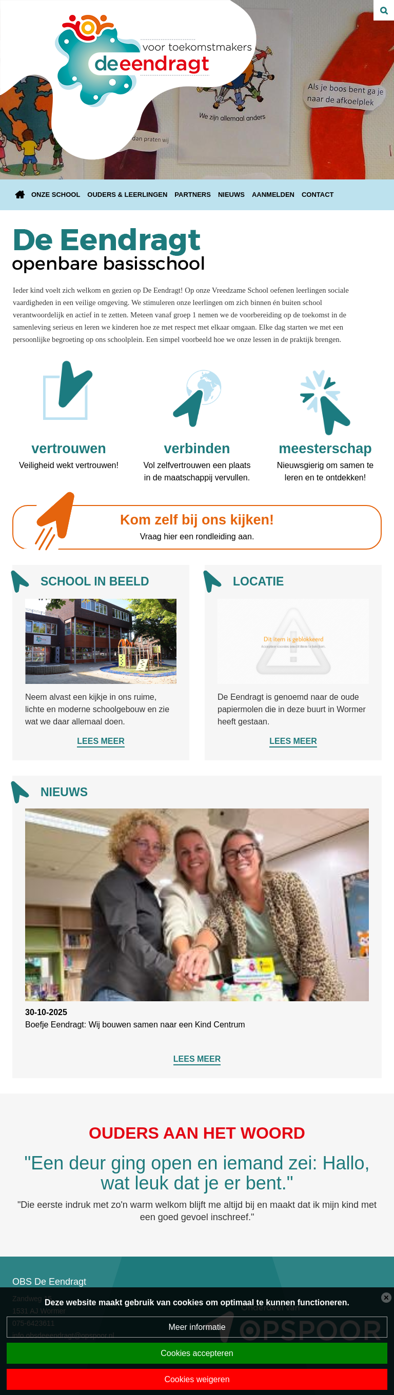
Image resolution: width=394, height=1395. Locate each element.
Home (20, 194)
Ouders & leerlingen (127, 194)
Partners (192, 194)
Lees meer (100, 741)
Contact (318, 194)
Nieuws (231, 194)
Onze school (55, 194)
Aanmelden (273, 194)
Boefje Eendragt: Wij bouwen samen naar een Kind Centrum (135, 1024)
